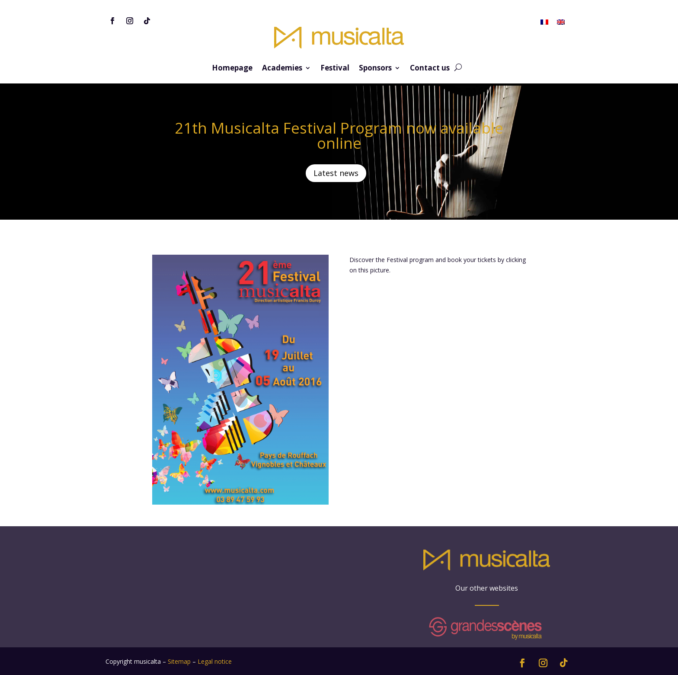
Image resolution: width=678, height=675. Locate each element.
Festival (334, 69)
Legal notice (215, 661)
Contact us (430, 69)
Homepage (232, 69)
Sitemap (179, 661)
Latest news (335, 173)
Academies (282, 69)
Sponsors (375, 69)
